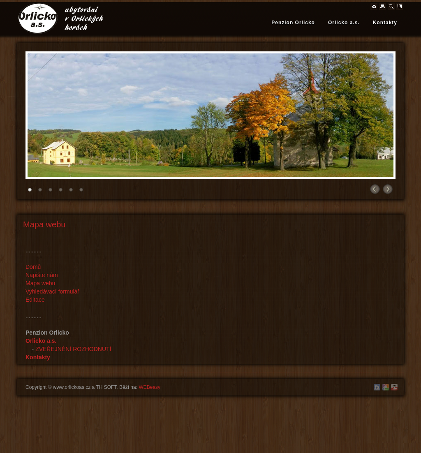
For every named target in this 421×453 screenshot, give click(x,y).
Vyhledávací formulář (52, 291)
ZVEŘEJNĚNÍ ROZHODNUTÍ (73, 349)
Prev (375, 188)
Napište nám (41, 275)
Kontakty (385, 22)
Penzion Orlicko (293, 22)
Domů (33, 266)
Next (387, 188)
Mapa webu (40, 283)
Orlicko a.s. (344, 22)
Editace (35, 299)
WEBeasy (149, 387)
